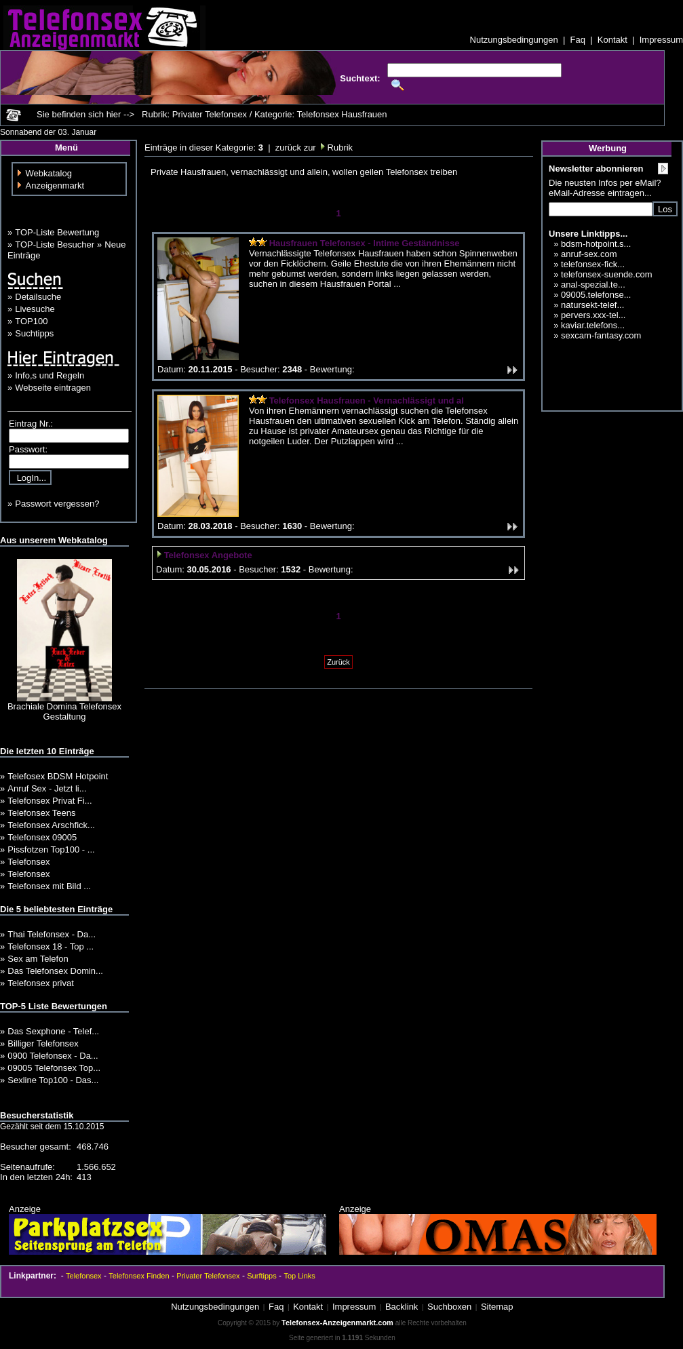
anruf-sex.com (589, 254)
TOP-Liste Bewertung (57, 232)
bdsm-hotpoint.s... (596, 244)
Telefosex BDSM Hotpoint (57, 776)
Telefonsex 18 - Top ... (50, 946)
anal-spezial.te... (593, 284)
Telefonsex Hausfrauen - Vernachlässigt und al (366, 400)
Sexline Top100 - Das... (52, 1080)
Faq (577, 40)
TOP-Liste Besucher (54, 244)
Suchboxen (449, 1307)
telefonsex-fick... (593, 264)
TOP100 (31, 321)
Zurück (338, 662)
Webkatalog (49, 173)
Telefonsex (28, 862)
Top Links (299, 1276)
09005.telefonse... (596, 295)
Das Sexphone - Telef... (53, 1031)
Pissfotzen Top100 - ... (50, 849)
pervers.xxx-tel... (593, 315)
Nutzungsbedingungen (514, 40)
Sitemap (497, 1307)
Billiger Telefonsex (43, 1043)
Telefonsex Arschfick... (51, 825)
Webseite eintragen (53, 388)
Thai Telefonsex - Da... (51, 934)
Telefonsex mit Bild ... (49, 886)
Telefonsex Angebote (208, 555)
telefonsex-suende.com (606, 274)
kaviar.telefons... (593, 325)
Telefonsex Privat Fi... (49, 801)
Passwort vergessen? (57, 503)
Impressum (661, 40)
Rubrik (339, 147)
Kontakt (612, 40)
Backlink (401, 1307)
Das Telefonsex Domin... (55, 971)
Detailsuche (38, 297)
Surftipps (261, 1276)
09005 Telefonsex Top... (53, 1068)
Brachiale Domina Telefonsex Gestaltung (64, 711)
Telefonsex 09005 (42, 837)
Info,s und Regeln (49, 375)
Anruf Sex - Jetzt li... (46, 788)
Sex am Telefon (37, 959)
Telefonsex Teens (41, 813)
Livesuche (35, 309)
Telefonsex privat (40, 983)
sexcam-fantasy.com (601, 335)
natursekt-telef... (592, 305)
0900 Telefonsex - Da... (52, 1056)
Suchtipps (34, 333)
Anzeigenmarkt (55, 185)
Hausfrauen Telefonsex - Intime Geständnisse (364, 243)
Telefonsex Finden (139, 1276)
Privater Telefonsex (207, 1276)
